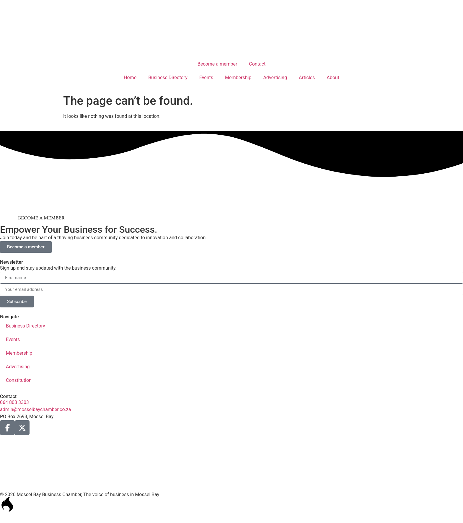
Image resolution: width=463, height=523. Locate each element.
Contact (257, 64)
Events (206, 77)
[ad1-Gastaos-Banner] (231, 204)
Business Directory (168, 77)
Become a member (217, 64)
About (333, 77)
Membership (238, 77)
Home (130, 77)
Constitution (19, 380)
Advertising (275, 77)
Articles (307, 77)
